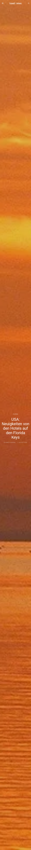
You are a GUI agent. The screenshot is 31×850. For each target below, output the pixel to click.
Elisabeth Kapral (10, 442)
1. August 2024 (22, 442)
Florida (15, 414)
